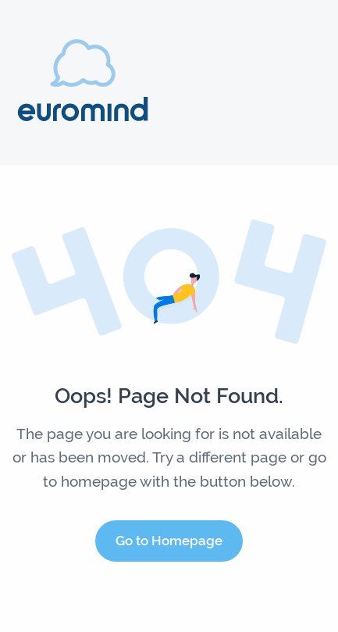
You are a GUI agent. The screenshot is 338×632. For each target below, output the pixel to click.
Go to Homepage (169, 540)
